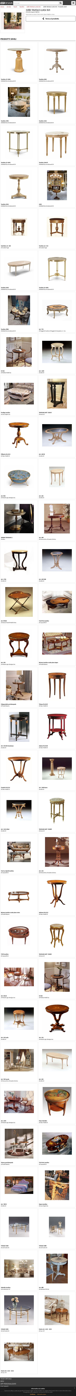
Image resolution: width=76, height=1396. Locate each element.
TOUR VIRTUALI (6, 1379)
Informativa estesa (41, 1394)
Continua (32, 1394)
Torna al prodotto (50, 19)
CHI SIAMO (4, 1386)
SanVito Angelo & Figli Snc (33, 12)
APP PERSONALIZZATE (8, 1384)
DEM (2, 1381)
